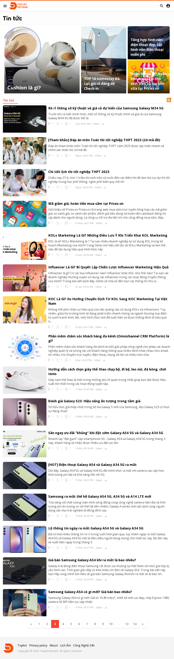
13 (126, 624)
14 (134, 624)
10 (110, 624)
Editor (96, 123)
